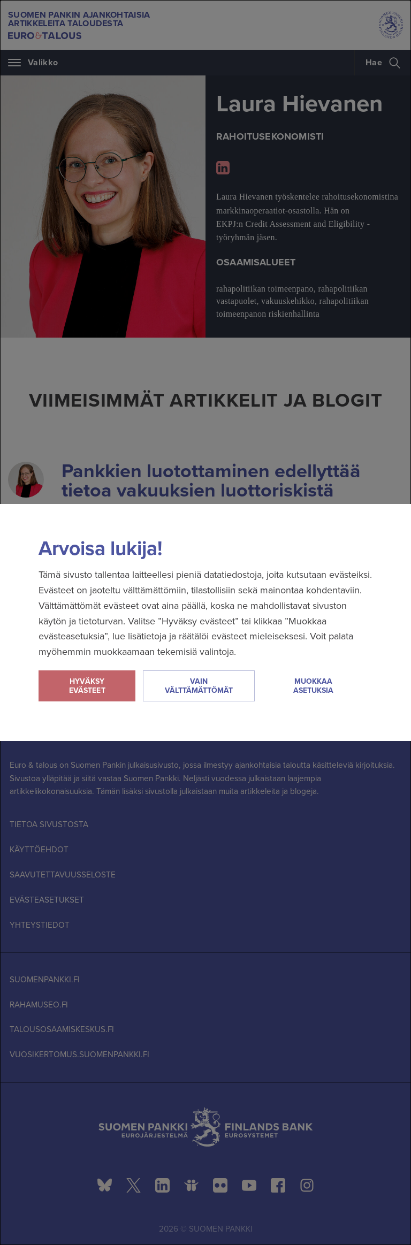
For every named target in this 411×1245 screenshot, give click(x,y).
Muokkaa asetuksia (313, 686)
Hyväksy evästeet (87, 686)
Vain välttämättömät (199, 686)
